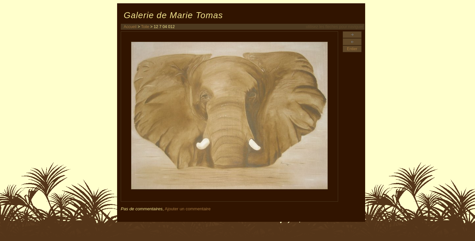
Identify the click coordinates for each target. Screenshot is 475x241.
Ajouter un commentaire (187, 208)
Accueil (130, 26)
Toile (145, 26)
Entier (352, 49)
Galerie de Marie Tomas (173, 15)
